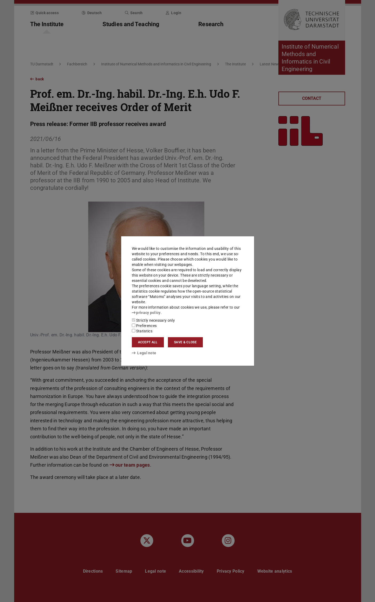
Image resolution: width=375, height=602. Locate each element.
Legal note (144, 353)
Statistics (142, 331)
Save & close (185, 342)
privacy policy (146, 312)
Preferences (144, 326)
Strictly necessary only (153, 320)
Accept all (148, 342)
